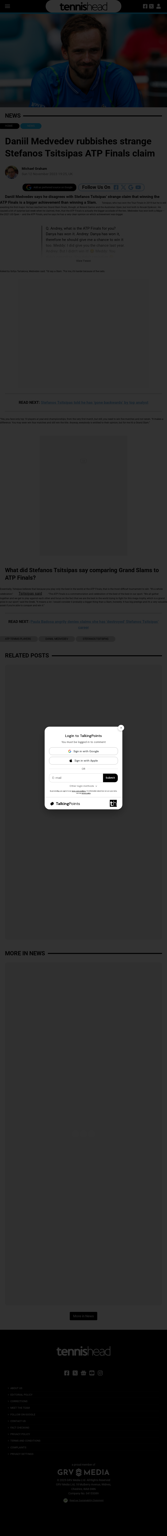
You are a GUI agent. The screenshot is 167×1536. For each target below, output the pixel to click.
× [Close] (121, 727)
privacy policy (86, 793)
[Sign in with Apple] (83, 761)
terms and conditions (79, 791)
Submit (110, 777)
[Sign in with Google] (83, 751)
